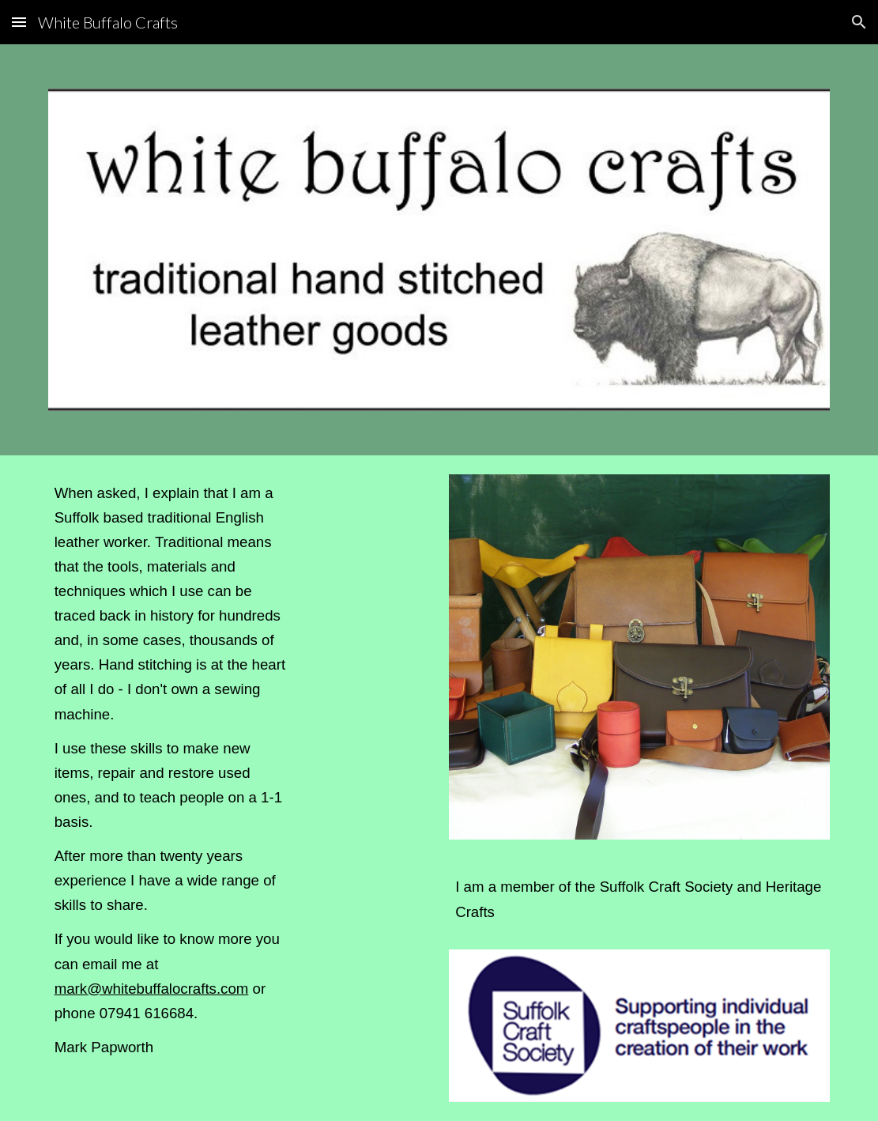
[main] (172, 777)
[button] (19, 21)
